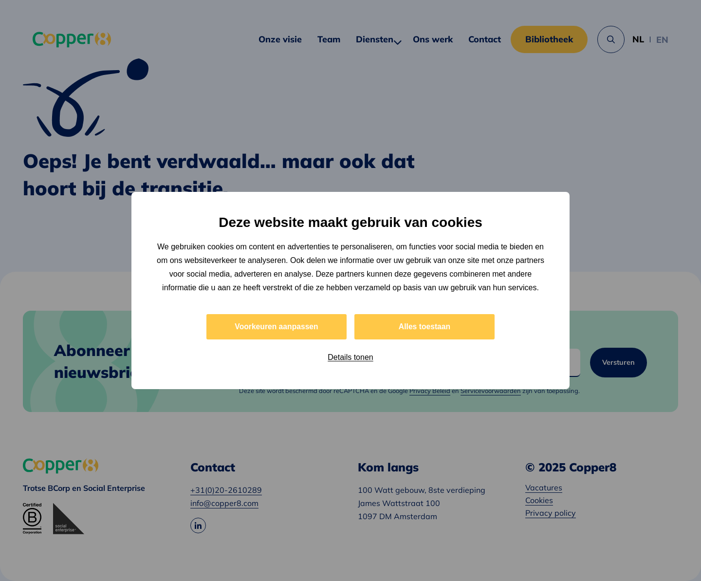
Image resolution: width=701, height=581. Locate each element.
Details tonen (350, 358)
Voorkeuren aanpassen (276, 326)
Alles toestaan (424, 326)
